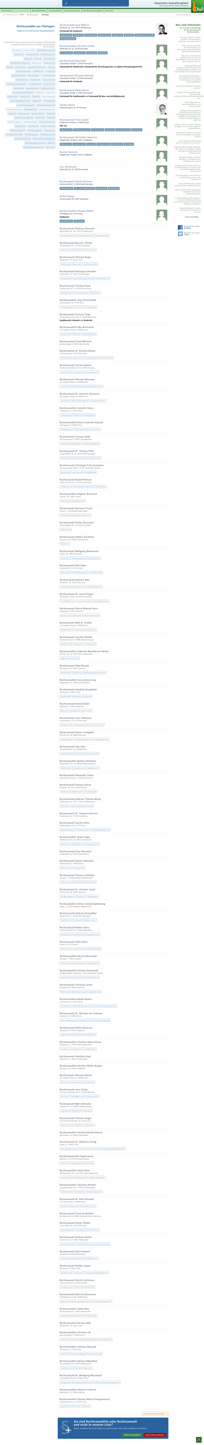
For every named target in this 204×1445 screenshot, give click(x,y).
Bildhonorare (37, 63)
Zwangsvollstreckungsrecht (34, 147)
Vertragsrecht (50, 130)
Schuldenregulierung (47, 109)
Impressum (198, 15)
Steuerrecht (40, 117)
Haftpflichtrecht (22, 80)
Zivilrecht (51, 143)
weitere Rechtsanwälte (153, 1413)
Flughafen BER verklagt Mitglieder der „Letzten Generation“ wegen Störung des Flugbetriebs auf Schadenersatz (187, 150)
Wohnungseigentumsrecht (35, 143)
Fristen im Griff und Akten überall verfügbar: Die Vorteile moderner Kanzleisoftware (187, 126)
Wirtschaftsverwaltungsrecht (44, 139)
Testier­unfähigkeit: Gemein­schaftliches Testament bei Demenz (190, 210)
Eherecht (10, 67)
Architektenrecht (32, 54)
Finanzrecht (50, 71)
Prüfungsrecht (49, 101)
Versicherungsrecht (35, 130)
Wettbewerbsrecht (48, 134)
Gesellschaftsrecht (18, 75)
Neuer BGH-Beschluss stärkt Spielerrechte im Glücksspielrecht (187, 184)
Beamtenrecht (49, 59)
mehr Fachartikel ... (192, 217)
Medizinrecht (25, 96)
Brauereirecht (49, 63)
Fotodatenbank (72, 10)
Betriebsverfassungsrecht (20, 63)
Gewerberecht (33, 75)
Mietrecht (36, 96)
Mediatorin (50, 92)
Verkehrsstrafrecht (48, 126)
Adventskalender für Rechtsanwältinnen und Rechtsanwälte (191, 104)
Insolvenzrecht (49, 84)
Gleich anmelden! (132, 1434)
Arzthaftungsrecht (48, 54)
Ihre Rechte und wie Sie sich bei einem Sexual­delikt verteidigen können (188, 134)
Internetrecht (18, 88)
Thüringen (45, 15)
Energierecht (20, 67)
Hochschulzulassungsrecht (16, 84)
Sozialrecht (50, 113)
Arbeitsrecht (18, 54)
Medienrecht (12, 96)
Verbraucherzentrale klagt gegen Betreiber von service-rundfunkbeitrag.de (188, 192)
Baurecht (38, 59)
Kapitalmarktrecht (48, 88)
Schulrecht (12, 113)
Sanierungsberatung (14, 109)
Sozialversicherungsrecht (24, 117)
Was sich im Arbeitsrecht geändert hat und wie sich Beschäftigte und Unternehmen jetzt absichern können (188, 59)
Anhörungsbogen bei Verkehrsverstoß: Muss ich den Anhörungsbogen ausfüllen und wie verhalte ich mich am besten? (187, 69)
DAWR (21, 15)
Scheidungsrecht (30, 109)
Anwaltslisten (39, 10)
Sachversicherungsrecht (46, 105)
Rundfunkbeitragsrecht (25, 105)
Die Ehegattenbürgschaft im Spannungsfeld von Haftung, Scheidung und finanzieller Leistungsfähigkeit (190, 79)
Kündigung (40, 92)
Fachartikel (55, 10)
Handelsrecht (35, 80)
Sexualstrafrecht (38, 113)
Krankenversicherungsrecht (23, 92)
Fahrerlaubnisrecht (23, 71)
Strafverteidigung (14, 122)
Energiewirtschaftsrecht (37, 67)
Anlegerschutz (29, 50)
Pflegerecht (37, 101)
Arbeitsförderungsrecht (46, 50)
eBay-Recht (50, 147)
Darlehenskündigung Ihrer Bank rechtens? (188, 87)
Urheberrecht (20, 126)
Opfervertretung (48, 96)
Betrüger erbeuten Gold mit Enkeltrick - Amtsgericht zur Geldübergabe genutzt (190, 159)
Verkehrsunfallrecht (17, 130)
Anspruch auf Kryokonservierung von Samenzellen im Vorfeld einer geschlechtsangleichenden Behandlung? (187, 168)
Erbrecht (51, 67)
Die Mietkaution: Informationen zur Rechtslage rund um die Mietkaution (188, 177)
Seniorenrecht (24, 113)
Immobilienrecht (35, 84)
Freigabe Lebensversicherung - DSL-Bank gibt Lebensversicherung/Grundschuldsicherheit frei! (188, 95)
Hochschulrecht (49, 80)
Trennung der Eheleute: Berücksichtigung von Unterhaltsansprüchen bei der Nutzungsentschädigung (189, 48)
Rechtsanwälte (32, 15)
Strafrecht (51, 117)
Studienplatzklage (30, 122)
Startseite (6, 10)
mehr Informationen (154, 1434)
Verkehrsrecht (33, 126)
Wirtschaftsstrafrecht (22, 139)
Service (109, 10)
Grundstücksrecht (48, 75)
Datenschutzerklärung (183, 15)
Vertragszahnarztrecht (14, 134)
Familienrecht (38, 71)
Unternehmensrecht (47, 122)
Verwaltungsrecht (31, 134)
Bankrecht (28, 59)
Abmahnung (16, 50)
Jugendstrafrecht (32, 88)
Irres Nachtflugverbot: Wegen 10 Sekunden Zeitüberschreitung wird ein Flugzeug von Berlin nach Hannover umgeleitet (187, 201)
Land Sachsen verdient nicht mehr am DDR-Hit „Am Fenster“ (188, 142)
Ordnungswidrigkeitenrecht (20, 101)
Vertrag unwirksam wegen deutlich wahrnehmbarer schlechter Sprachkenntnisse (189, 39)
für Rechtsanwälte (92, 10)
